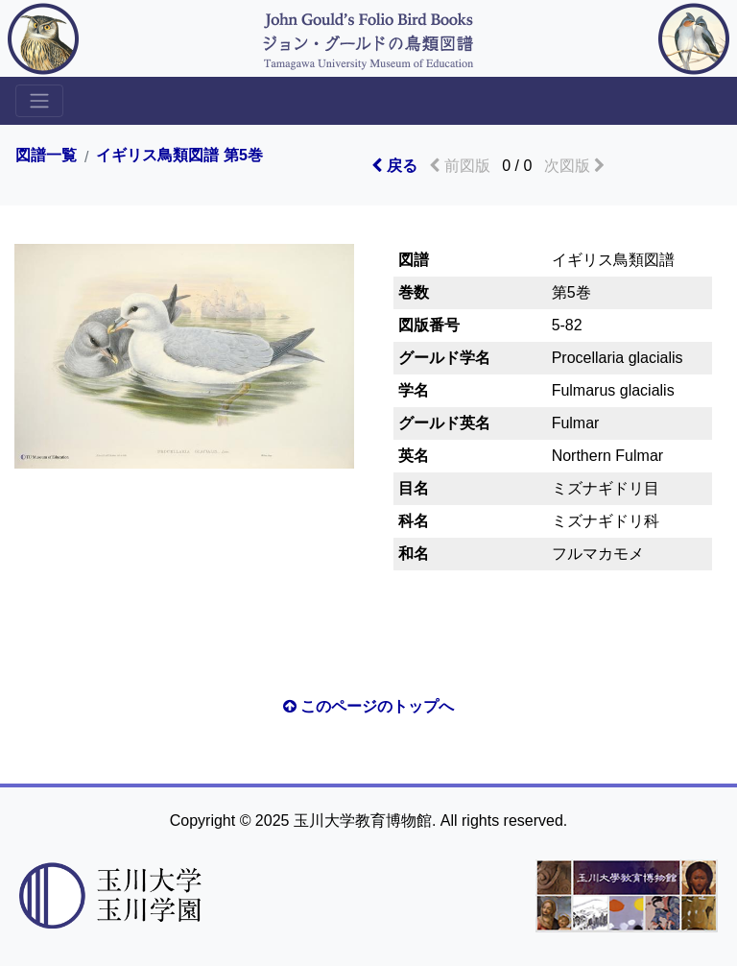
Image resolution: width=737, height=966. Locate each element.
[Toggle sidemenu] (39, 101)
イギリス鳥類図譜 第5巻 (179, 155)
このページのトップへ (368, 706)
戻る (393, 165)
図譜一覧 (46, 155)
